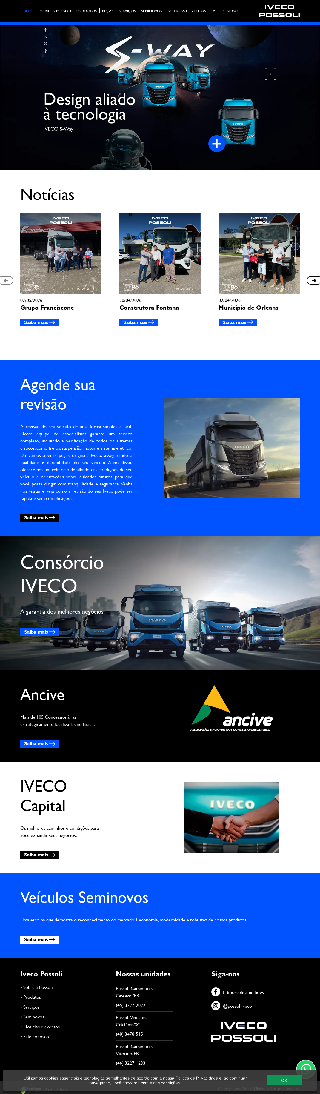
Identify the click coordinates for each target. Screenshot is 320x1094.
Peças (107, 11)
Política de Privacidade (197, 1079)
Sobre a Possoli (55, 11)
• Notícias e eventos (40, 1027)
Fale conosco (226, 11)
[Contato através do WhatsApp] (306, 1069)
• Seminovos (32, 1017)
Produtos (86, 11)
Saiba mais (39, 322)
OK (284, 1081)
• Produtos (30, 997)
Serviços (127, 11)
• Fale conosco (34, 1036)
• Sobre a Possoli (36, 987)
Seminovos (151, 11)
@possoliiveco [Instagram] (231, 1006)
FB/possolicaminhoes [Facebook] (237, 992)
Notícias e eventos (186, 11)
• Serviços (29, 1007)
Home (28, 11)
